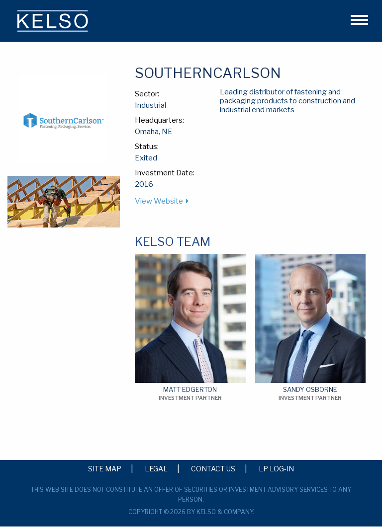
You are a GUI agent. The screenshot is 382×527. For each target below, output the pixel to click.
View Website (159, 201)
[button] (355, 18)
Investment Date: (164, 172)
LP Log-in (276, 468)
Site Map (104, 468)
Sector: (147, 93)
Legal (156, 468)
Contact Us (213, 468)
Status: (147, 146)
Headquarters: (159, 120)
